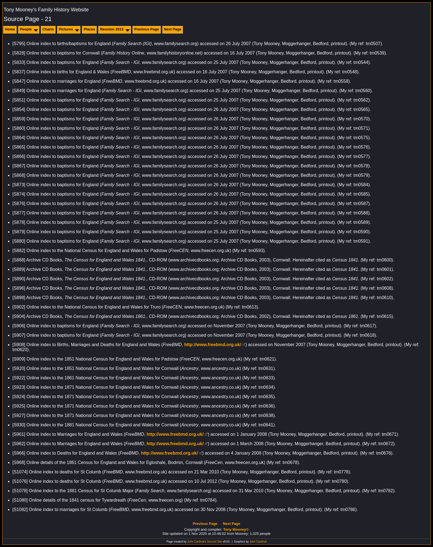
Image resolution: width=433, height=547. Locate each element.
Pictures (66, 29)
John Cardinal (258, 541)
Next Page (172, 29)
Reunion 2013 (111, 29)
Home (10, 29)
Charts (48, 29)
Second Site (214, 541)
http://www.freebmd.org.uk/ (212, 344)
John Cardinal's (196, 541)
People (26, 29)
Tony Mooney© (236, 529)
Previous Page (146, 29)
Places (89, 29)
